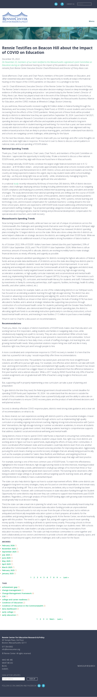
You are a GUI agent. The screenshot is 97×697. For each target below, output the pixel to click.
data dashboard (9, 609)
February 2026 (8, 545)
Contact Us (70, 4)
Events (5, 669)
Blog (4, 666)
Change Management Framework (17, 593)
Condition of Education (12, 602)
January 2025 (8, 573)
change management (11, 590)
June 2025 (6, 558)
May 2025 (6, 561)
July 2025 (6, 555)
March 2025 (7, 567)
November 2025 (9, 548)
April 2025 (6, 564)
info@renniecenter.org (11, 649)
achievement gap (9, 587)
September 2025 (9, 551)
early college (7, 612)
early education (9, 615)
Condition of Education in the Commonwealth (22, 606)
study (16, 183)
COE (4, 596)
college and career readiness (14, 599)
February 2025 (8, 570)
